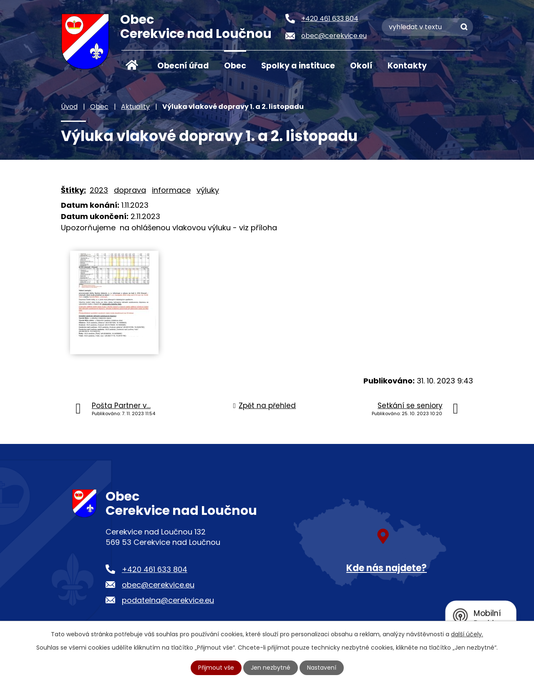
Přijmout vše (216, 667)
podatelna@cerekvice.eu (168, 600)
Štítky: (73, 190)
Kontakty (407, 65)
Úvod (131, 65)
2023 (99, 190)
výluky (207, 190)
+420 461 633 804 (154, 569)
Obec (235, 65)
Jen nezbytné (270, 667)
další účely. (467, 634)
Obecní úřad (183, 65)
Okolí (361, 65)
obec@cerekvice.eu (158, 585)
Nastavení (321, 667)
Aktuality (135, 106)
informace (171, 190)
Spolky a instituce (298, 65)
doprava (130, 190)
